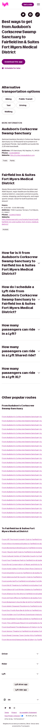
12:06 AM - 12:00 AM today (14, 207)
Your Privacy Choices (13, 716)
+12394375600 (15, 214)
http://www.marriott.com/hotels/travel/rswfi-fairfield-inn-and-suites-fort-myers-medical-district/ (20, 221)
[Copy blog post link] (37, 14)
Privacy (14, 713)
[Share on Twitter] (23, 14)
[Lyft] (5, 4)
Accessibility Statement (28, 713)
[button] (38, 4)
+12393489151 (14, 153)
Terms (6, 713)
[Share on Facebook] (30, 14)
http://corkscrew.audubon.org (22, 155)
